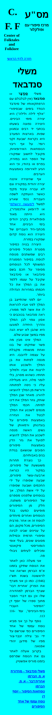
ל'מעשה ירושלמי (22, 204)
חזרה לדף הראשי (19, 58)
